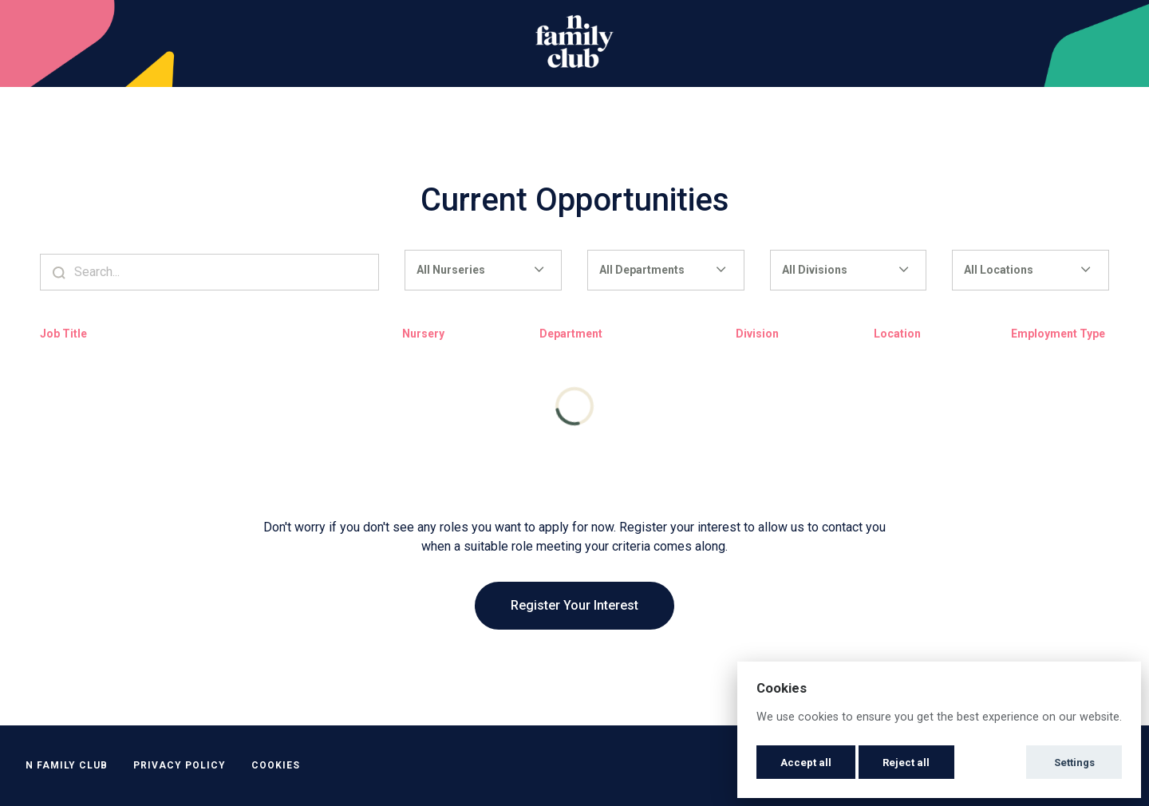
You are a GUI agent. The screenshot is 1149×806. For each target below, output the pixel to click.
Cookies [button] (275, 765)
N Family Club (67, 765)
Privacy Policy (179, 765)
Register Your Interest (574, 605)
